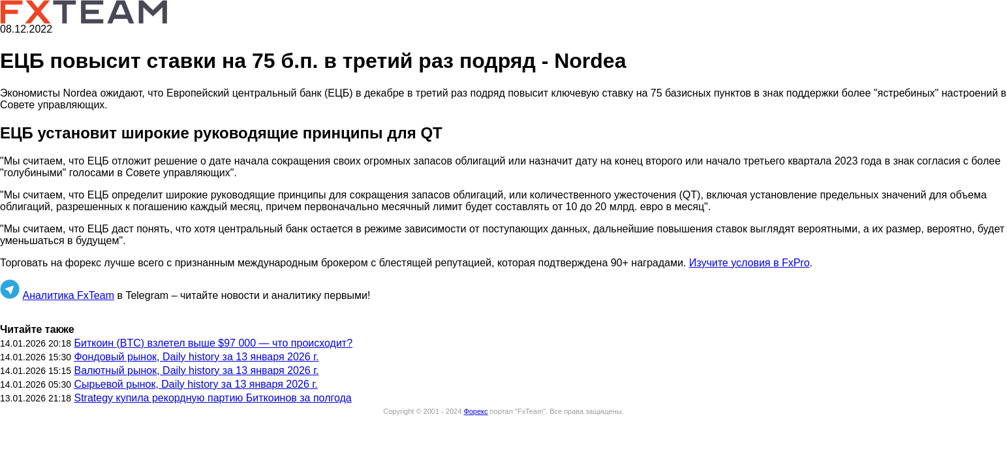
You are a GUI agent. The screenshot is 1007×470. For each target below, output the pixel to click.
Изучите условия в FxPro (749, 262)
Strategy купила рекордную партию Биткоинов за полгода (212, 397)
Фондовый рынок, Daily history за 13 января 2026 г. (196, 356)
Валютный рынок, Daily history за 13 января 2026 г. (196, 370)
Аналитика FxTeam (68, 295)
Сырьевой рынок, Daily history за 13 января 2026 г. (195, 384)
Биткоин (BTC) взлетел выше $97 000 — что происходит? (213, 343)
